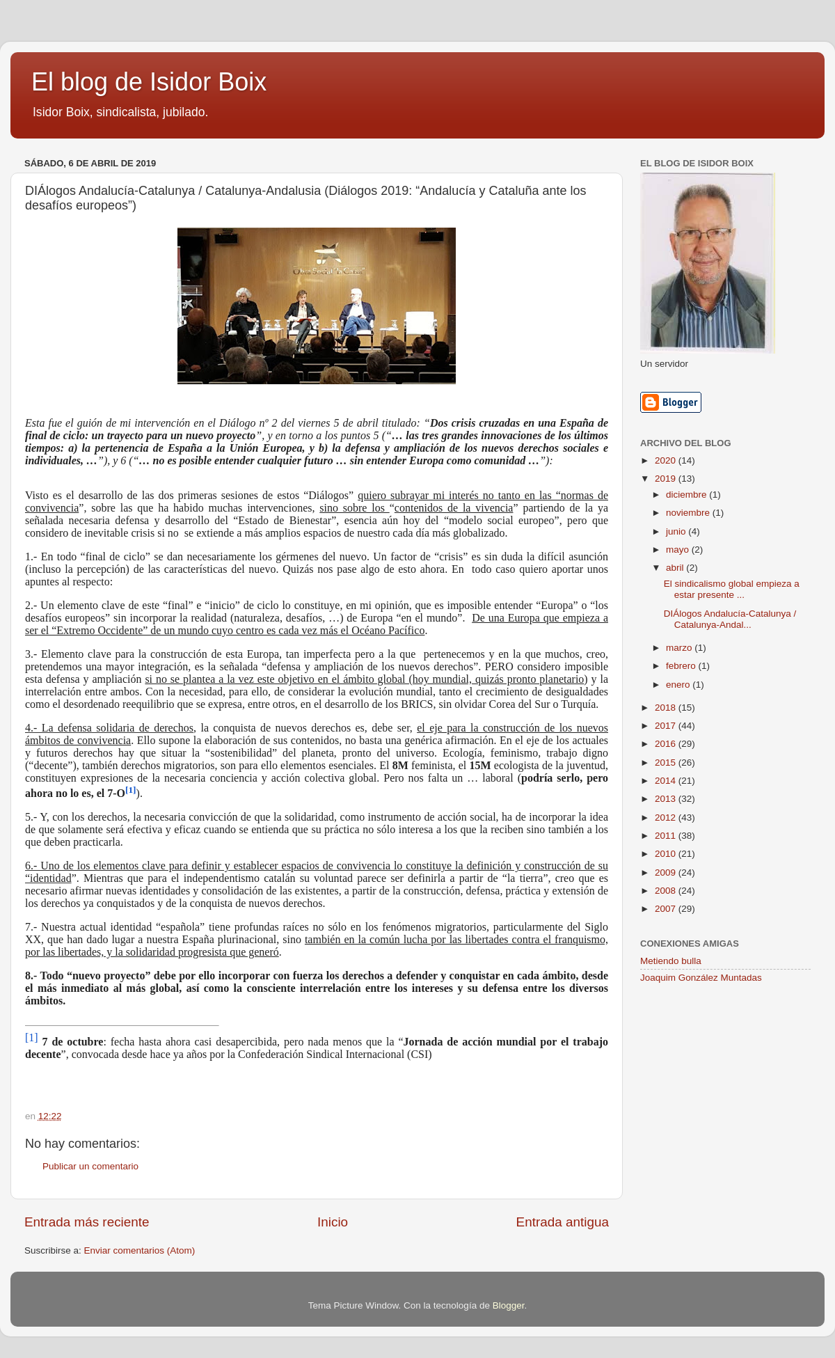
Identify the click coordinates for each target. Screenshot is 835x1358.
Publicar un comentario (90, 1166)
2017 (666, 725)
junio (677, 531)
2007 (666, 908)
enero (679, 684)
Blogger (509, 1305)
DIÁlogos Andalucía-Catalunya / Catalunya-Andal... (730, 619)
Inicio (332, 1222)
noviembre (689, 512)
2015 (666, 762)
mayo (679, 549)
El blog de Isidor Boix (149, 82)
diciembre (687, 494)
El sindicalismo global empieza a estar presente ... (732, 589)
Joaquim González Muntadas (701, 977)
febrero (682, 666)
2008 (666, 890)
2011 (666, 835)
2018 (666, 707)
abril (676, 567)
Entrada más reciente (87, 1222)
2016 (666, 744)
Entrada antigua (562, 1222)
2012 (666, 817)
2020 (666, 460)
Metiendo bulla (670, 961)
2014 (666, 780)
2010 (666, 853)
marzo (680, 647)
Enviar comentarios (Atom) (140, 1250)
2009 (666, 872)
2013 (666, 799)
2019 (666, 478)
